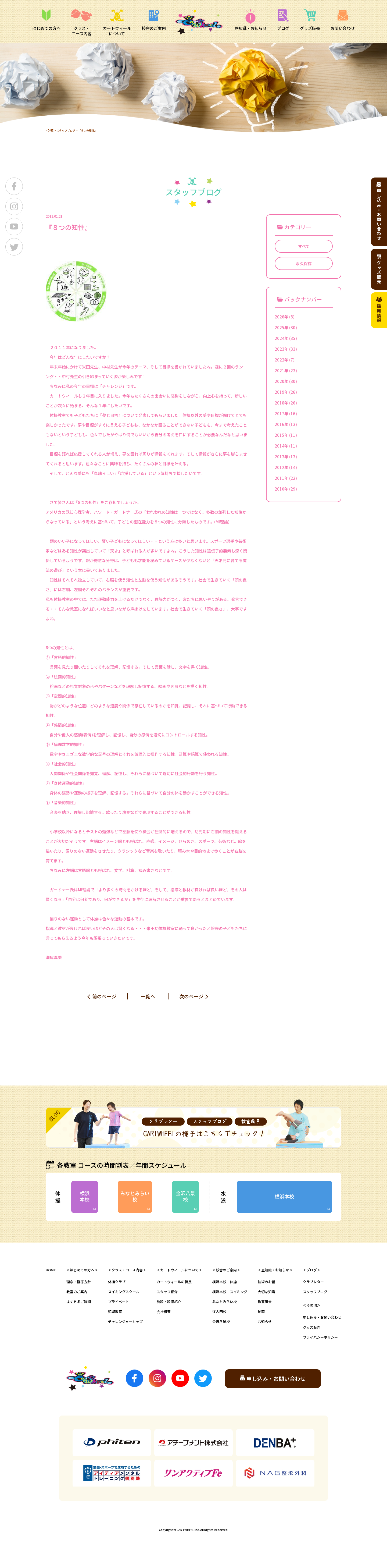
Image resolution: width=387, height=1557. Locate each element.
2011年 (281, 478)
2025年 (281, 327)
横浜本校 (84, 1196)
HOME (49, 130)
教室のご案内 (76, 1291)
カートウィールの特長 (174, 1281)
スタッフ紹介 (167, 1291)
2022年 (281, 360)
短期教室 (115, 1311)
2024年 (281, 338)
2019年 (281, 392)
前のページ (104, 996)
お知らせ (265, 1321)
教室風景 (265, 1301)
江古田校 (219, 1311)
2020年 (281, 381)
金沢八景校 (185, 1196)
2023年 (281, 349)
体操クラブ (117, 1281)
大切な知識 (266, 1291)
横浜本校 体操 (224, 1281)
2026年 (281, 317)
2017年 (281, 414)
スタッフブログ (65, 130)
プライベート (118, 1301)
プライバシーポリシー (320, 1337)
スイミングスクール (123, 1291)
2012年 (281, 467)
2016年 (281, 424)
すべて (304, 246)
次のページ (191, 996)
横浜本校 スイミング (229, 1291)
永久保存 (304, 263)
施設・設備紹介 (169, 1301)
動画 (261, 1311)
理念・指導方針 (78, 1281)
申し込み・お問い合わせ (322, 1317)
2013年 (281, 457)
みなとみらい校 (134, 1196)
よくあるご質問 (78, 1301)
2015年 (281, 435)
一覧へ (148, 996)
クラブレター (313, 1281)
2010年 (281, 489)
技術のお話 (266, 1281)
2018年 (281, 403)
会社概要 (164, 1311)
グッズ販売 (311, 1327)
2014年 (281, 446)
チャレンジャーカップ (125, 1321)
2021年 (281, 370)
